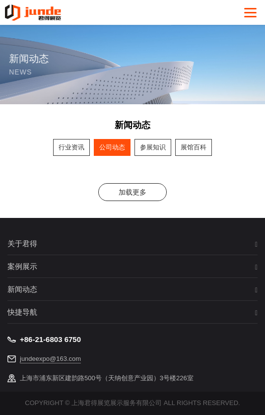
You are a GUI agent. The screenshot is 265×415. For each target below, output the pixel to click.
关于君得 (22, 244)
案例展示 (22, 267)
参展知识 (153, 147)
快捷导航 (22, 312)
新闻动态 (22, 289)
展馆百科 (193, 147)
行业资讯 (71, 147)
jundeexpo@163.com (50, 358)
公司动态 (112, 147)
